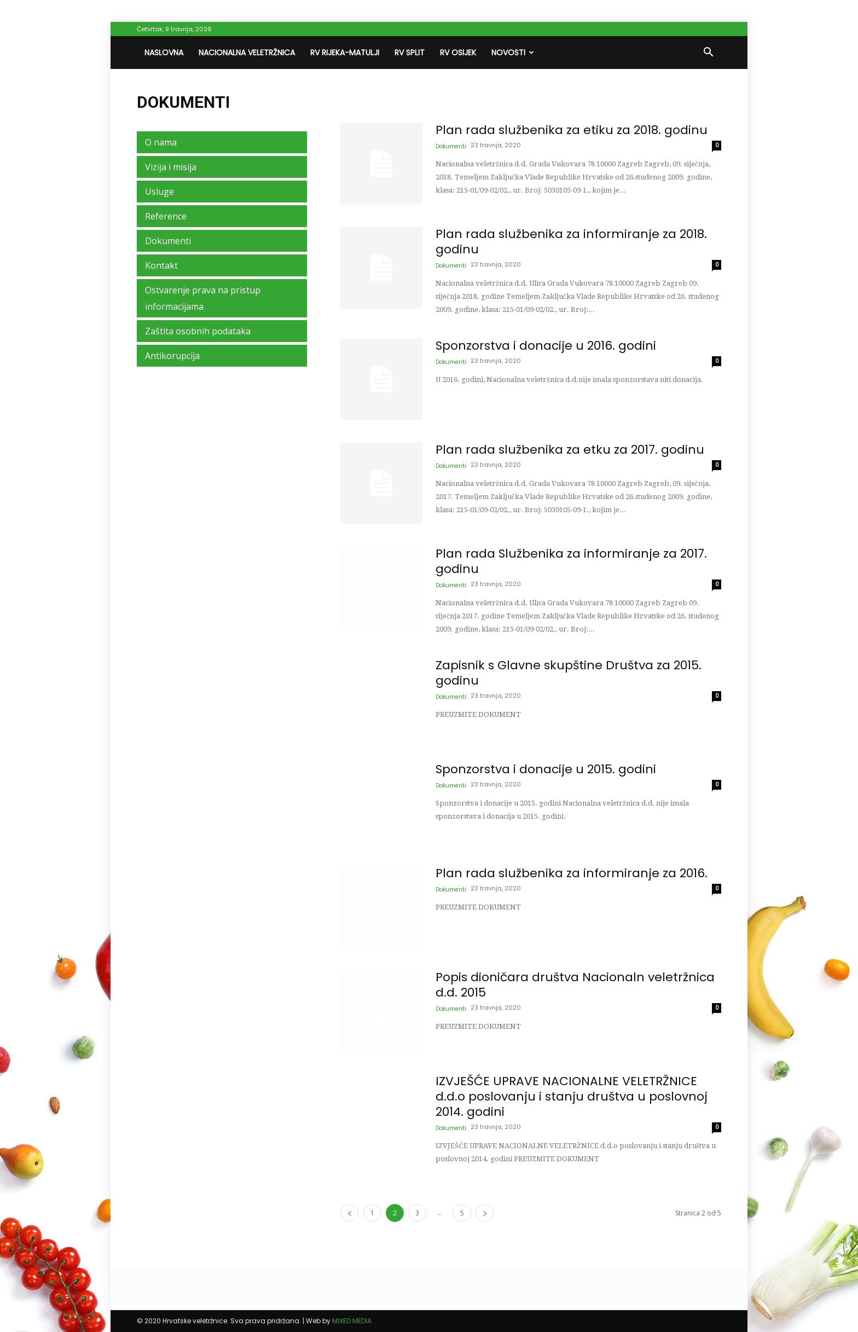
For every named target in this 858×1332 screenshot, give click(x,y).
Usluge (159, 192)
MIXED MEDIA (352, 1320)
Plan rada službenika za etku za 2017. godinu (570, 449)
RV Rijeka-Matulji (344, 52)
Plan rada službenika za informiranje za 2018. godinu (571, 241)
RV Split (410, 52)
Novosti (512, 52)
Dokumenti (451, 146)
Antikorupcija (172, 356)
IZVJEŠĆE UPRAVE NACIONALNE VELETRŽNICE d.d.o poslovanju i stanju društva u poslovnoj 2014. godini (572, 1096)
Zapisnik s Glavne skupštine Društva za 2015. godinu (569, 673)
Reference (166, 216)
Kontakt (161, 265)
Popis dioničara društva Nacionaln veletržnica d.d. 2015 (575, 985)
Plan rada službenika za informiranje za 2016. (572, 873)
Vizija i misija (170, 167)
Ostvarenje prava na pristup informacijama (202, 298)
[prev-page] (349, 1213)
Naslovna (163, 52)
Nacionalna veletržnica (247, 52)
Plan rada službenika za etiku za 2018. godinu (572, 129)
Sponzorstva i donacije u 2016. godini (546, 345)
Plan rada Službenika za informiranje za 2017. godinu (571, 561)
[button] (708, 53)
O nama (161, 142)
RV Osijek (458, 52)
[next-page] (485, 1213)
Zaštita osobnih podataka (198, 331)
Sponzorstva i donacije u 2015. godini (546, 769)
